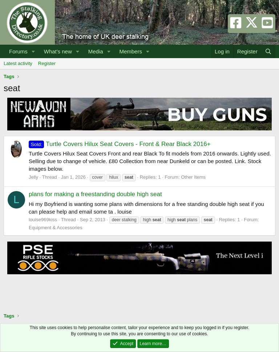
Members (130, 51)
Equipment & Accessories (55, 227)
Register (47, 63)
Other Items (193, 177)
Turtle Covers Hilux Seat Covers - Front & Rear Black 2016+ (120, 144)
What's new (58, 51)
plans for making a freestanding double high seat (95, 194)
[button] (33, 51)
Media (95, 51)
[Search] (268, 51)
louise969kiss (43, 219)
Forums (18, 51)
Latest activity (18, 63)
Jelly (33, 177)
